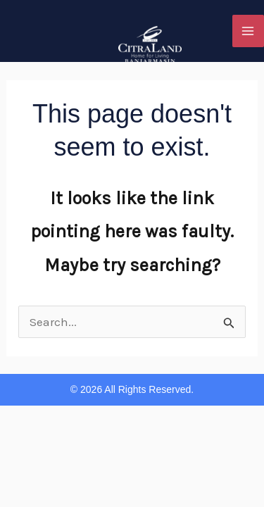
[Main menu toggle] (248, 31)
